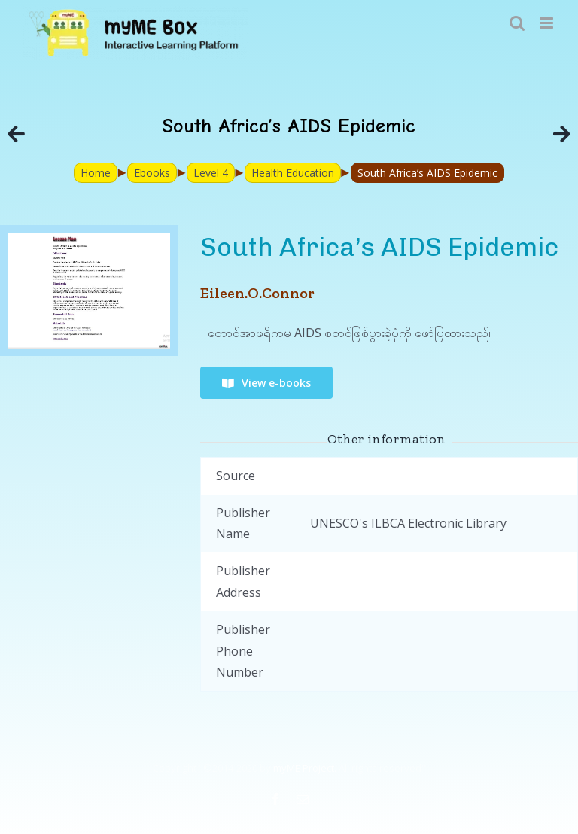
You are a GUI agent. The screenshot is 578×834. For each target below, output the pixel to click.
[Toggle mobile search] (517, 23)
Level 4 (210, 173)
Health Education (292, 173)
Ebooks (152, 173)
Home (96, 173)
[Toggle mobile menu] (547, 23)
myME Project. (304, 768)
